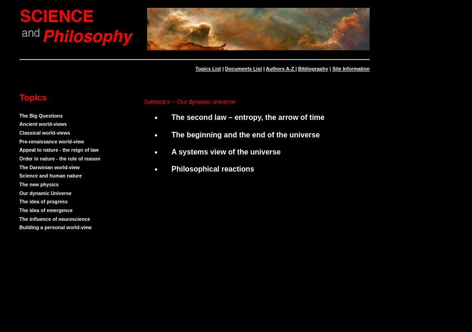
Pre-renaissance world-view (51, 141)
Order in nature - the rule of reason (59, 158)
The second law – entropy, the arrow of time (247, 117)
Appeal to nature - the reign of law (59, 150)
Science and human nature (50, 175)
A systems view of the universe (226, 152)
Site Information (351, 68)
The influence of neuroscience (54, 219)
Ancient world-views (43, 124)
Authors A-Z (280, 68)
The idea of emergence (45, 210)
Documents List (243, 68)
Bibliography (313, 68)
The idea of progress (43, 201)
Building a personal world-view (55, 227)
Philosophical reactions (212, 169)
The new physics (39, 184)
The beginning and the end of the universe (245, 135)
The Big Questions (41, 116)
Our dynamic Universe (45, 193)
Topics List (208, 68)
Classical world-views (44, 133)
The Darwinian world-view (49, 167)
